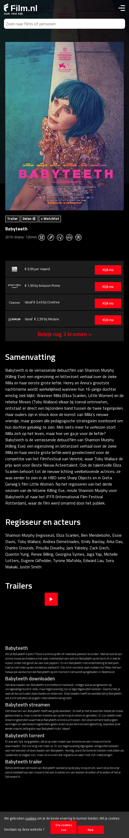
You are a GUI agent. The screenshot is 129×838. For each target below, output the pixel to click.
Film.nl (21, 8)
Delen (29, 218)
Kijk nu (107, 270)
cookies (31, 818)
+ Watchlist (50, 218)
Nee (91, 829)
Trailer (12, 218)
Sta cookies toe (63, 827)
